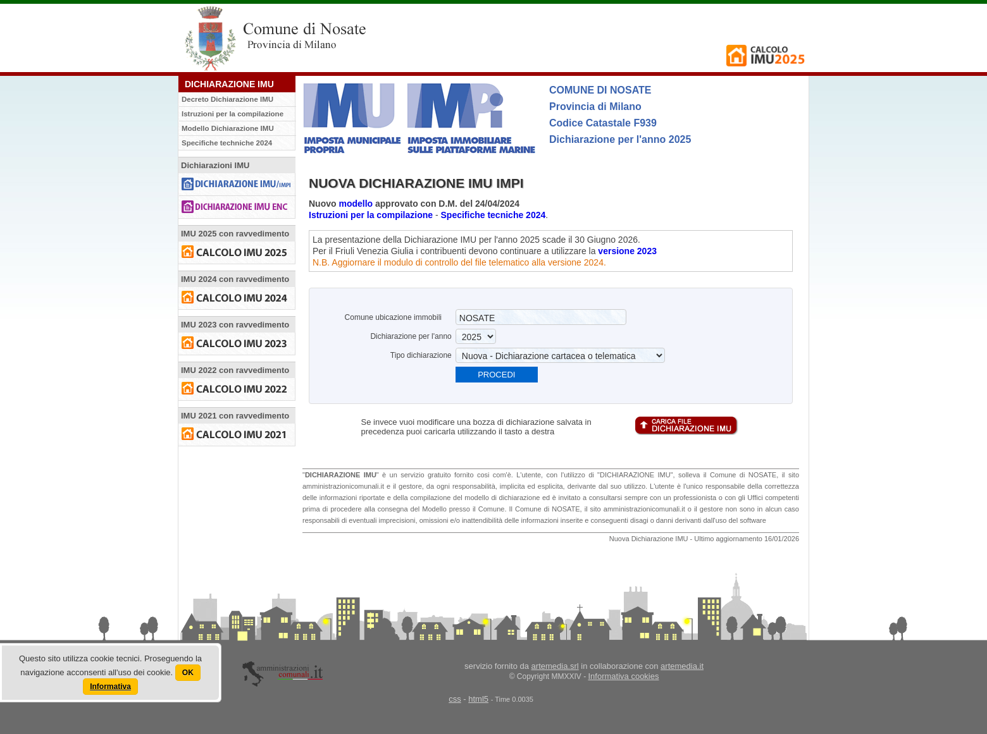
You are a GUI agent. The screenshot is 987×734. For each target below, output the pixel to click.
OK (188, 672)
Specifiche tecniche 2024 (493, 215)
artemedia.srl (555, 666)
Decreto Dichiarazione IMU (227, 99)
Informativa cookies (623, 676)
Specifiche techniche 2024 (227, 143)
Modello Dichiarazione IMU (228, 128)
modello (355, 204)
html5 (478, 699)
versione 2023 (627, 251)
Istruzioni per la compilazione (232, 114)
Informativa (110, 686)
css (455, 699)
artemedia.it (682, 666)
